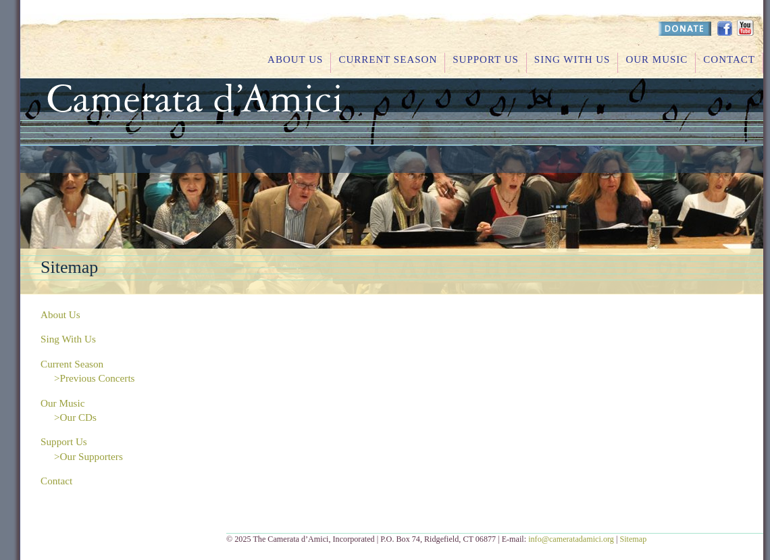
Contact (729, 59)
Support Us (486, 59)
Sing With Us (572, 59)
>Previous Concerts (94, 378)
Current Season (387, 59)
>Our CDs (75, 417)
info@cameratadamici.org (571, 539)
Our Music (656, 59)
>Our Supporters (88, 456)
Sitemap (632, 539)
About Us (295, 59)
